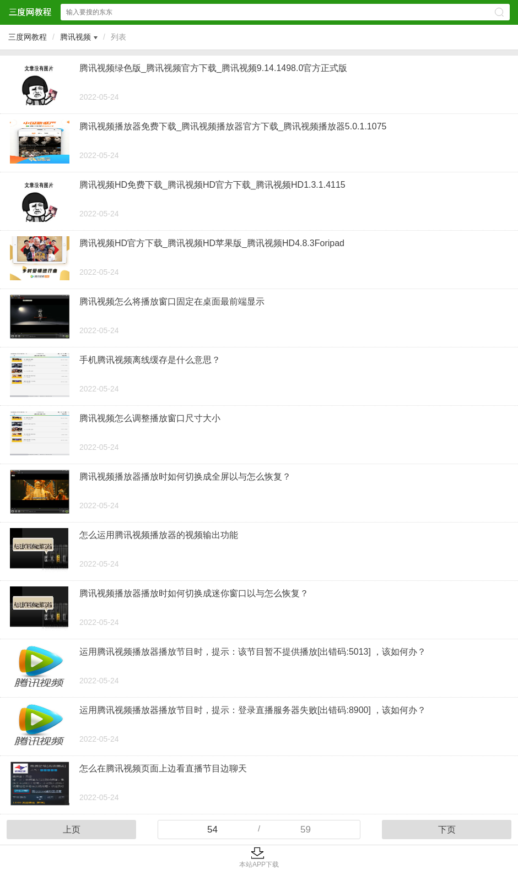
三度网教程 (27, 36)
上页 (71, 829)
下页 (447, 829)
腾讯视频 (75, 36)
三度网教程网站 (29, 12)
